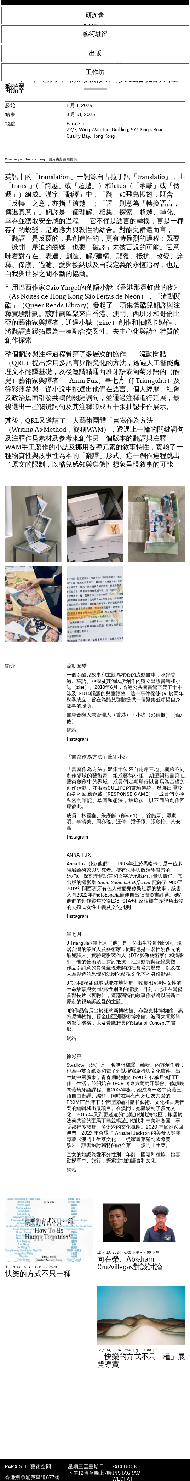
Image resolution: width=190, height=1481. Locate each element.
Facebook (124, 1466)
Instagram (126, 1473)
